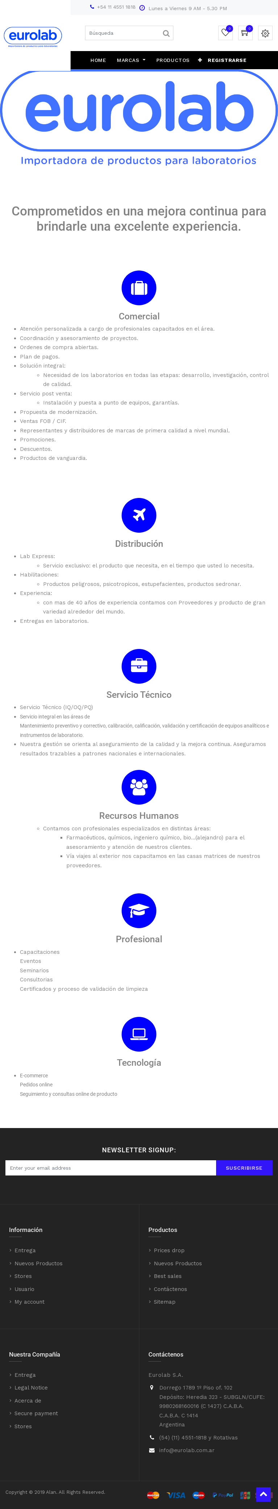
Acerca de (27, 1400)
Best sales (168, 1276)
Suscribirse (244, 1168)
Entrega (25, 1250)
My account (29, 1302)
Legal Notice (31, 1387)
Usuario (24, 1289)
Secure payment (36, 1413)
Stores (23, 1276)
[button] (200, 60)
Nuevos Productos (38, 1263)
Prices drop (169, 1250)
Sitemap (165, 1302)
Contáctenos (170, 1289)
